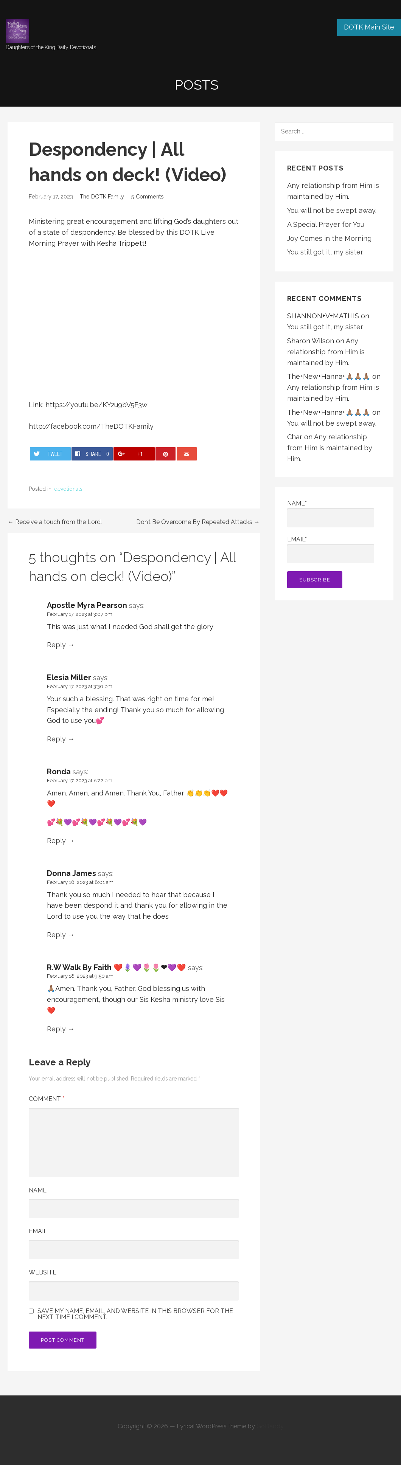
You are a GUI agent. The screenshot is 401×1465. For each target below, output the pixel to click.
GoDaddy (270, 1426)
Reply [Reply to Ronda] (56, 841)
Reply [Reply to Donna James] (56, 935)
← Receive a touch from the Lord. (55, 522)
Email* (330, 549)
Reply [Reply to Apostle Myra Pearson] (56, 645)
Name (38, 1190)
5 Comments (147, 196)
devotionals (68, 489)
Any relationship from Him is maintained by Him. (326, 352)
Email (38, 1231)
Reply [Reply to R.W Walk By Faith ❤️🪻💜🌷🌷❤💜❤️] (56, 1029)
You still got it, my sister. (325, 252)
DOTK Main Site (369, 27)
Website (42, 1272)
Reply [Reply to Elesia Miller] (56, 739)
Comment (46, 1098)
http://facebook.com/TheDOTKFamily (91, 426)
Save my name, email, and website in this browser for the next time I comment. (135, 1314)
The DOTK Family (102, 196)
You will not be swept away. (331, 210)
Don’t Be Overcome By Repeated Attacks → (198, 522)
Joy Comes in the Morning (329, 238)
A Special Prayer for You (325, 224)
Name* (330, 513)
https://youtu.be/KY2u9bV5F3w (96, 405)
